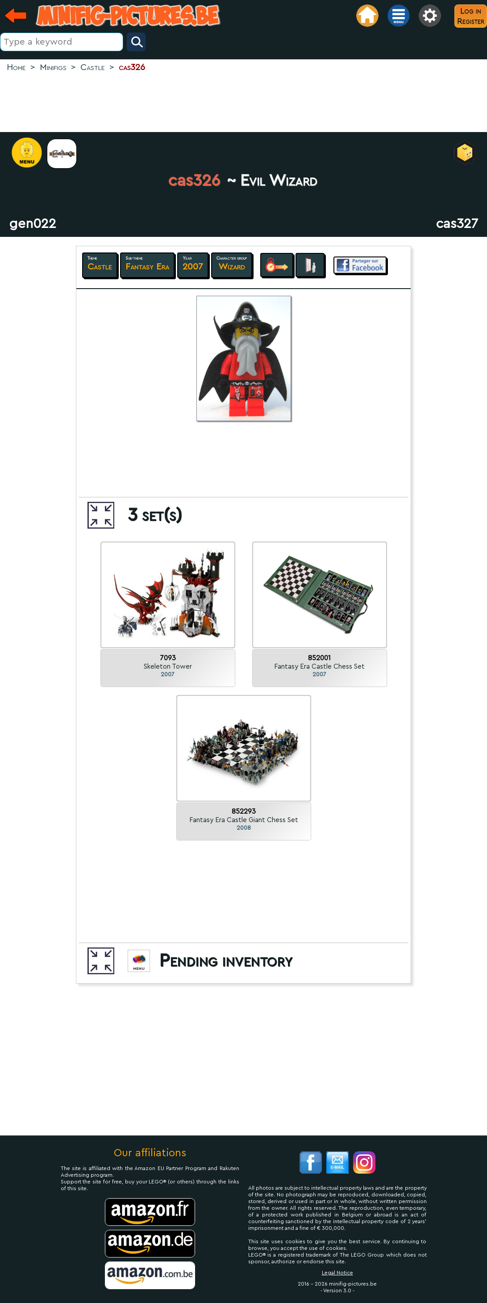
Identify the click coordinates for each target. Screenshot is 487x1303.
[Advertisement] (243, 103)
